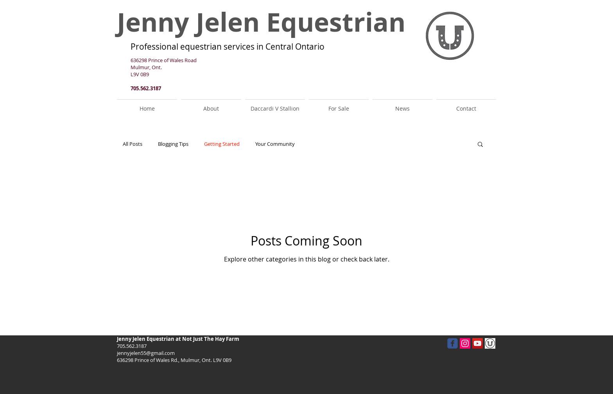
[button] (480, 145)
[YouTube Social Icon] (477, 343)
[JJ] (490, 343)
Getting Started (222, 144)
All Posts (132, 144)
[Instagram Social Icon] (465, 343)
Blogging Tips (173, 144)
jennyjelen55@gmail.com (146, 352)
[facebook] (452, 343)
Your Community (275, 144)
